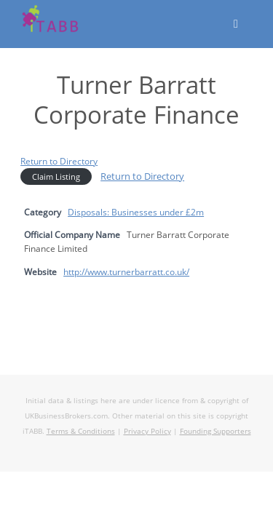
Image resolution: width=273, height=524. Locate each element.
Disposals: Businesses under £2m (136, 212)
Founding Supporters (215, 431)
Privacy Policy (147, 431)
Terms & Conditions (81, 431)
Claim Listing (56, 176)
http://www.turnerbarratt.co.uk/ (126, 271)
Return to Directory (59, 161)
